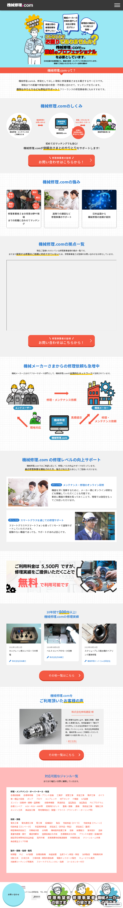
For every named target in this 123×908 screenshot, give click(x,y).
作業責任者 (75, 837)
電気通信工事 (27, 822)
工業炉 (59, 795)
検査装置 (53, 854)
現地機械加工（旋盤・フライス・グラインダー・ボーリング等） (66, 809)
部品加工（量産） (83, 826)
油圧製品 (83, 802)
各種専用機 (28, 795)
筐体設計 (91, 830)
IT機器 (75, 798)
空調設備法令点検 (49, 834)
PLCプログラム (96, 802)
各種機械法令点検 (68, 834)
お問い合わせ (14, 894)
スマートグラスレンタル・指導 (50, 861)
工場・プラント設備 (44, 795)
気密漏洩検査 (40, 826)
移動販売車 (98, 854)
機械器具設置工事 (58, 830)
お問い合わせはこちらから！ (62, 160)
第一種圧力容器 (17, 798)
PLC (21, 854)
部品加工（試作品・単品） (61, 826)
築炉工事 (91, 795)
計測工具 (25, 858)
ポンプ (30, 798)
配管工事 (69, 795)
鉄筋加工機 (87, 806)
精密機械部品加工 (18, 830)
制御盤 (13, 854)
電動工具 (99, 806)
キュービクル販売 (86, 858)
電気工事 (14, 822)
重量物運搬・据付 (18, 834)
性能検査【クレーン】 (93, 822)
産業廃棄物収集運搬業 (57, 837)
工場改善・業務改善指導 (42, 858)
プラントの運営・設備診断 (90, 834)
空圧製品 (72, 802)
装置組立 (80, 830)
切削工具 (14, 858)
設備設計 (49, 822)
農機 (77, 806)
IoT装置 (84, 798)
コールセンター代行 (75, 861)
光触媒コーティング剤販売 (22, 861)
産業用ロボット (52, 806)
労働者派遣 (34, 830)
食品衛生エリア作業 (19, 841)
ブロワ (39, 798)
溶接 (71, 830)
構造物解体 (34, 834)
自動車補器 (49, 802)
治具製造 (86, 854)
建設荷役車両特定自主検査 (22, 837)
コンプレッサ (51, 798)
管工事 (39, 822)
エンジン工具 (16, 809)
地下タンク (65, 798)
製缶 (58, 822)
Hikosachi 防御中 (112, 904)
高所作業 (41, 837)
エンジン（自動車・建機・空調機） (26, 802)
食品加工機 (30, 809)
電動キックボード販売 (66, 858)
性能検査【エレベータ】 (21, 826)
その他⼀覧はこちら (61, 675)
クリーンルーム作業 (91, 837)
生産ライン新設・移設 (69, 854)
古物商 (45, 830)
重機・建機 (67, 806)
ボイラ (101, 795)
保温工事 (80, 795)
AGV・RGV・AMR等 (34, 806)
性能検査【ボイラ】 (71, 822)
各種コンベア (16, 806)
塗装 (100, 830)
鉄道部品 (61, 802)
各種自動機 (15, 795)
